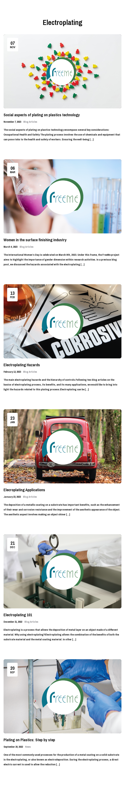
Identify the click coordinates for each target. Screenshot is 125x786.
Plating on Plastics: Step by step (29, 739)
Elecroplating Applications (24, 489)
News (28, 746)
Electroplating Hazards (22, 365)
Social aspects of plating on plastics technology (42, 115)
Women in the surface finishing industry (35, 240)
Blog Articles (30, 121)
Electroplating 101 (18, 614)
